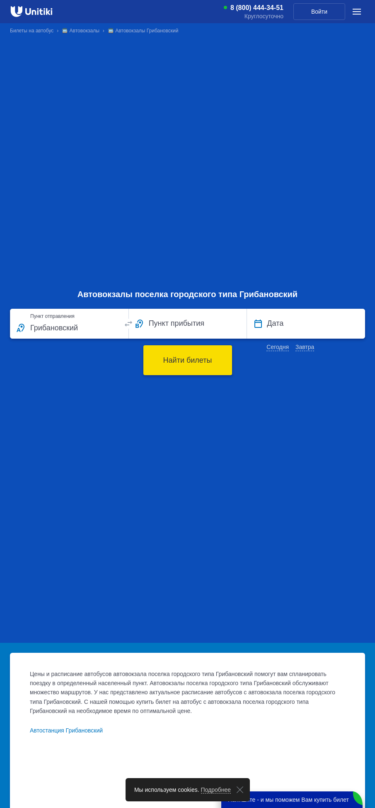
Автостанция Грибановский (66, 730)
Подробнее (216, 789)
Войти (319, 11)
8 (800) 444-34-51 (256, 8)
